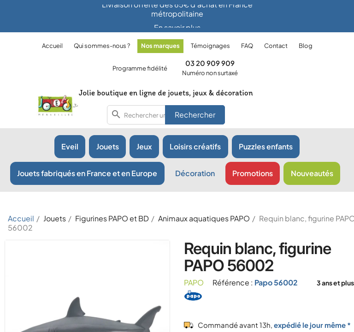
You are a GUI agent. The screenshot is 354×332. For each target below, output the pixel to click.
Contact (276, 45)
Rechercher (195, 114)
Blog (306, 45)
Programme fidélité (139, 68)
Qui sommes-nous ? (102, 45)
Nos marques (160, 45)
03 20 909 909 (210, 63)
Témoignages (210, 45)
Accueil (52, 45)
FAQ (247, 45)
